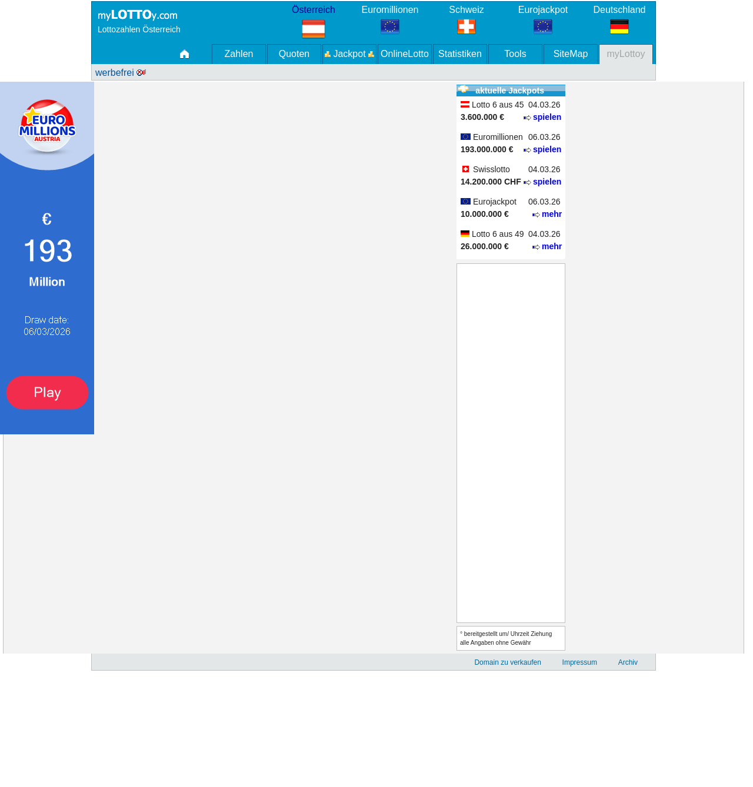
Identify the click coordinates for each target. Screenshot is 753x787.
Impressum (579, 662)
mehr (552, 214)
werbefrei (120, 73)
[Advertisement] (47, 610)
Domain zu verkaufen (507, 662)
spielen (547, 117)
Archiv (628, 662)
